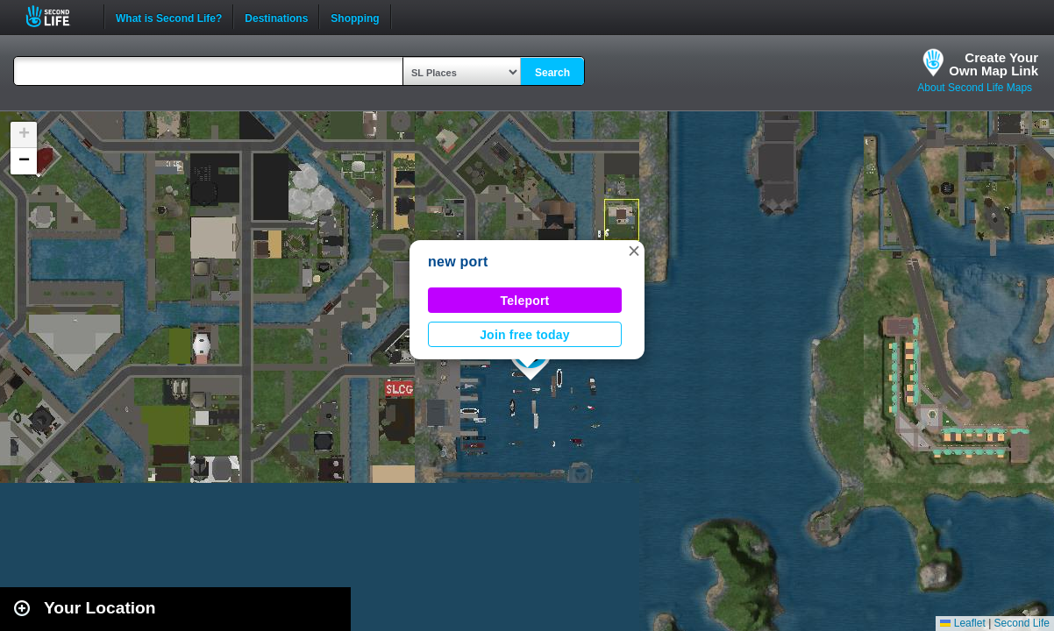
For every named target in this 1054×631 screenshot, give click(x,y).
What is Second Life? (169, 16)
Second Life (57, 16)
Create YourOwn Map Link (993, 64)
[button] (634, 250)
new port (458, 261)
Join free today (525, 335)
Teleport (525, 301)
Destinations (276, 16)
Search (552, 73)
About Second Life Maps (974, 88)
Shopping (355, 16)
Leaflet (962, 623)
